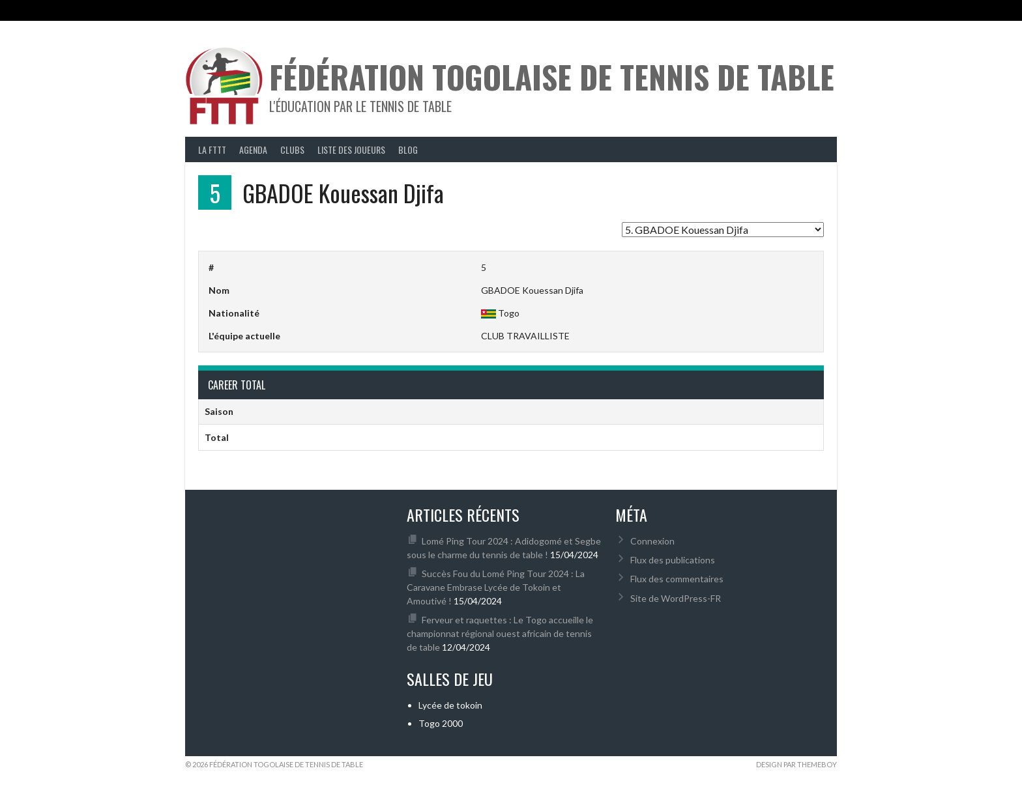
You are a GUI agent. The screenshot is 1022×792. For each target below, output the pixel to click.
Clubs (292, 149)
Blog (408, 149)
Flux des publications (672, 559)
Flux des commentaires (676, 578)
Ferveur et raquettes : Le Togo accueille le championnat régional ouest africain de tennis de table (500, 633)
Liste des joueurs (351, 149)
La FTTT (212, 149)
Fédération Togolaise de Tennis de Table (551, 76)
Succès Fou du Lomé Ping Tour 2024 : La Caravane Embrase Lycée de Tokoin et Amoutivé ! (496, 587)
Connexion (652, 540)
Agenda (253, 149)
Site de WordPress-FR (675, 598)
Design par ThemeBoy (796, 764)
